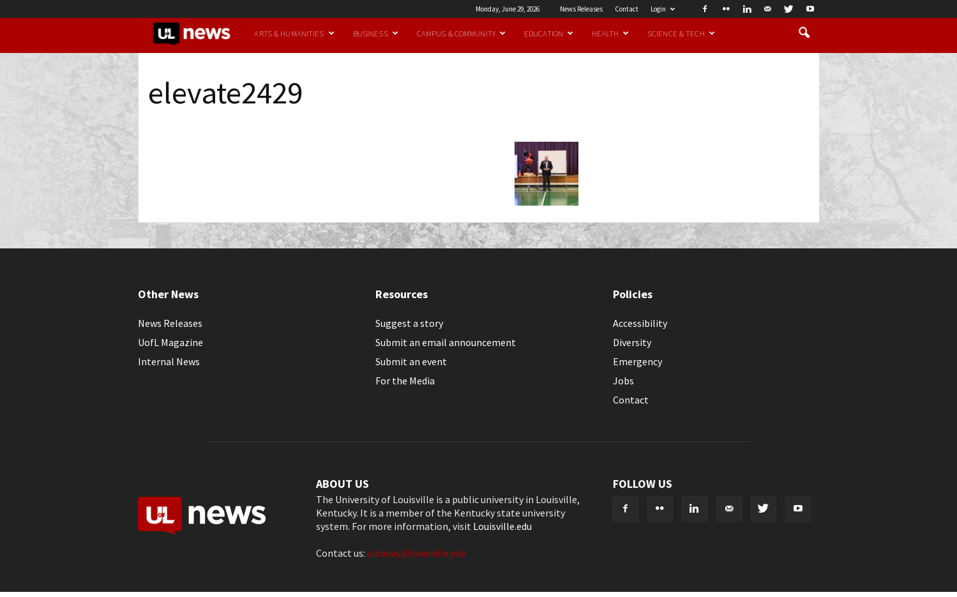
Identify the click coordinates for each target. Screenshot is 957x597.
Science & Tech (681, 33)
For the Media (405, 380)
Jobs (623, 380)
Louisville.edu (502, 526)
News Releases (581, 8)
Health (610, 33)
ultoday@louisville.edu (416, 553)
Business (375, 33)
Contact (626, 8)
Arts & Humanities (294, 33)
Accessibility (640, 323)
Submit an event (411, 361)
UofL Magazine (170, 342)
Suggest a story (409, 323)
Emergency (637, 361)
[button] (804, 33)
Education (548, 33)
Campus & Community (461, 33)
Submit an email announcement (445, 342)
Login (663, 8)
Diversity (632, 342)
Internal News (169, 361)
